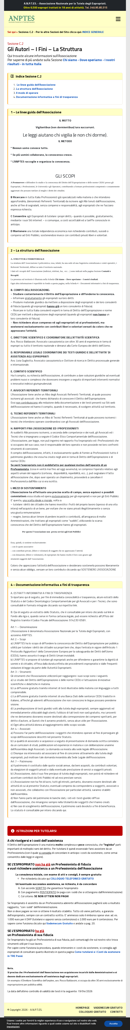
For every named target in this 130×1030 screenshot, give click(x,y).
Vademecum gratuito (108, 1008)
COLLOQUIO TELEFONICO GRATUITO (72, 878)
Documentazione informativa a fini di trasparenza (47, 97)
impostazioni (13, 1026)
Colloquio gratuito (92, 1012)
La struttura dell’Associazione (34, 89)
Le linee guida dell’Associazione (36, 85)
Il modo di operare (27, 93)
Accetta (113, 1023)
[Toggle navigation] (118, 19)
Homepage (83, 1008)
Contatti (116, 1012)
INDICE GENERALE (93, 32)
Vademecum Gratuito (59, 923)
